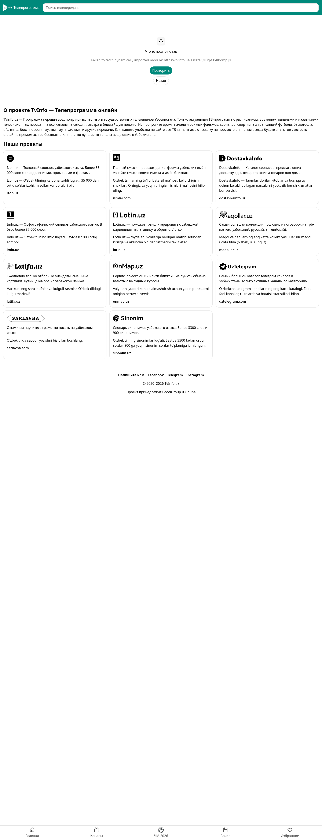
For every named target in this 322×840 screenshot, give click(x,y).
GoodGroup (171, 392)
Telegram (175, 375)
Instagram (195, 375)
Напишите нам (131, 375)
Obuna (190, 392)
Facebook (156, 375)
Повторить (161, 70)
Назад (161, 80)
